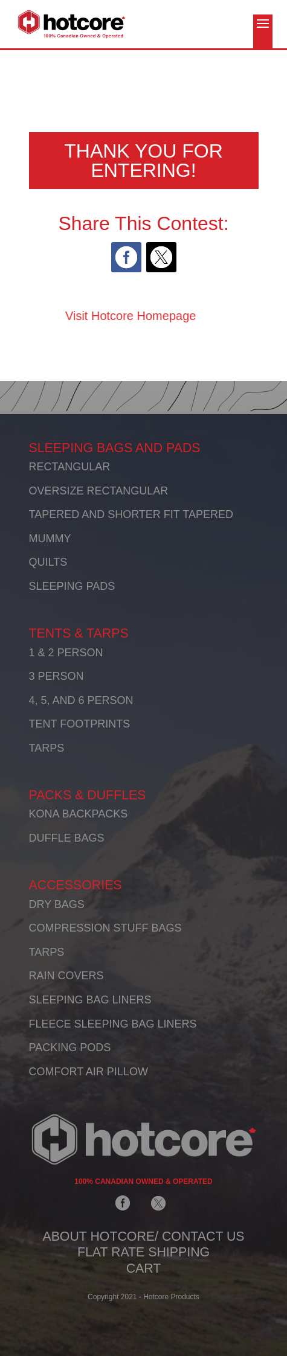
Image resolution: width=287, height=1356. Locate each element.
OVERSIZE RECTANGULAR (99, 491)
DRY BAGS (57, 904)
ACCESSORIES (75, 885)
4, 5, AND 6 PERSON (81, 700)
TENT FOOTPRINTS (80, 724)
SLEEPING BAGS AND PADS (115, 448)
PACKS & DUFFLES (87, 795)
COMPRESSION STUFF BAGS (105, 928)
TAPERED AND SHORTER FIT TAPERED (131, 514)
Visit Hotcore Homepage (95, 315)
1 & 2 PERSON (66, 653)
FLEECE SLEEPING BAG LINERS (113, 1024)
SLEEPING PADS (72, 586)
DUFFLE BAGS (67, 838)
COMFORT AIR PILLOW (88, 1072)
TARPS (47, 748)
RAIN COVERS (66, 976)
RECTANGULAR (70, 467)
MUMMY (50, 538)
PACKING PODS (70, 1047)
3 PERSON (56, 676)
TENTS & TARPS (79, 633)
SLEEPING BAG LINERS (90, 1000)
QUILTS (48, 562)
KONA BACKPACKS (78, 814)
